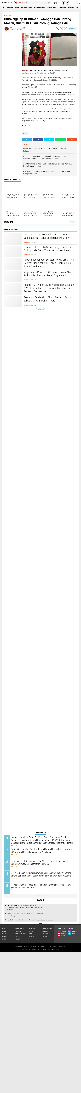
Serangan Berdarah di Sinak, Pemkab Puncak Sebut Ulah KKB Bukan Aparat (48, 299)
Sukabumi (9, 7)
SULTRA (44, 936)
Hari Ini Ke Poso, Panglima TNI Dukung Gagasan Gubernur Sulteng (30, 920)
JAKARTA (18, 931)
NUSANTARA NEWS (26, 7)
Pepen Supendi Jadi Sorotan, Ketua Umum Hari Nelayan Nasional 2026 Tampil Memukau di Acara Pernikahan (49, 263)
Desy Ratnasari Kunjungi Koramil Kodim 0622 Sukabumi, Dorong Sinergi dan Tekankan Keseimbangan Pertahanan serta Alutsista (41, 874)
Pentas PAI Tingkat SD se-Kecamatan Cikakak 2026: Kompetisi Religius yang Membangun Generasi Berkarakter (48, 288)
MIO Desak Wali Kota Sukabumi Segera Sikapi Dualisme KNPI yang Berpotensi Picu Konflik (48, 236)
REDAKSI (26, 946)
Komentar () (72, 28)
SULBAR (4, 936)
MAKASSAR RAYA (52, 7)
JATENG (31, 931)
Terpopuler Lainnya (40, 896)
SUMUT (17, 939)
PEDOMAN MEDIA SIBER (37, 946)
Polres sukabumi (39, 7)
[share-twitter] (61, 28)
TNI (77, 7)
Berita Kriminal (47, 929)
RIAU (30, 934)
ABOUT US (19, 946)
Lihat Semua (40, 309)
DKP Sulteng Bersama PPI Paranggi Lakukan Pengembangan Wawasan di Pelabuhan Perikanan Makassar (24, 908)
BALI (3, 929)
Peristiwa (63, 7)
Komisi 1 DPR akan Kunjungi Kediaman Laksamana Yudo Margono (25, 915)
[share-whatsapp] (65, 28)
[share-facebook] (57, 28)
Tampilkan (73, 222)
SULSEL (8, 15)
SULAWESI (45, 934)
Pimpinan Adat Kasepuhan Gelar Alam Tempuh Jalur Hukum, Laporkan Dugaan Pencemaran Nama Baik (39, 862)
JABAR (17, 7)
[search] (36, 3)
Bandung (71, 7)
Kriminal (5, 934)
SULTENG (31, 936)
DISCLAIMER (61, 946)
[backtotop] (40, 925)
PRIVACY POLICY (51, 946)
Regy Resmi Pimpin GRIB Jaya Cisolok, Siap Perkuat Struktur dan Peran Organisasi (47, 274)
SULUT (4, 939)
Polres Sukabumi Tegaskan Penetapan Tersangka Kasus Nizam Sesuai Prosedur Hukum (41, 886)
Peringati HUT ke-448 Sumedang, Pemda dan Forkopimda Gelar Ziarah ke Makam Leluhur (48, 249)
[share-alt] (27, 139)
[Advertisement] (12, 62)
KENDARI (45, 931)
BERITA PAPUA (19, 929)
